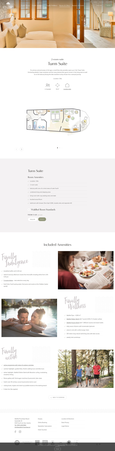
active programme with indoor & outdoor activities (19, 365)
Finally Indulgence (38, 5)
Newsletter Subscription (45, 426)
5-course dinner (8, 280)
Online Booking (42, 422)
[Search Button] (92, 5)
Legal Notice (65, 426)
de (91, 2)
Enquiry (40, 419)
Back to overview (57, 397)
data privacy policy (61, 445)
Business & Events (78, 5)
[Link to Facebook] (17, 431)
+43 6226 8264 (109, 2)
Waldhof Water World (73, 319)
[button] (21, 149)
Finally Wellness (51, 5)
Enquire (99, 5)
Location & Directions (67, 419)
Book (108, 5)
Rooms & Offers (64, 5)
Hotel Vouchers (42, 429)
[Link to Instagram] (20, 431)
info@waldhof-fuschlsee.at (22, 427)
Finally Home (25, 5)
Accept (57, 449)
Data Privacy (65, 422)
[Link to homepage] (8, 5)
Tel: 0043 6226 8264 (20, 425)
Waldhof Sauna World (73, 322)
